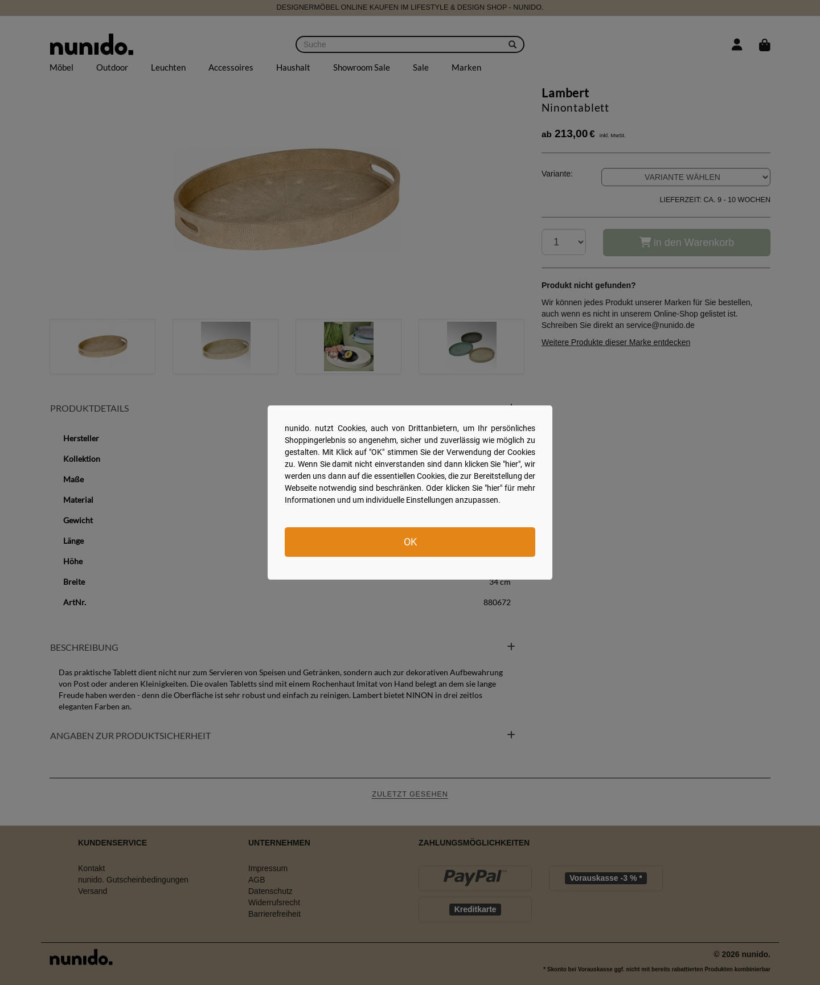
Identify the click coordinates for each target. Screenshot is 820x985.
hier (511, 464)
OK (410, 542)
